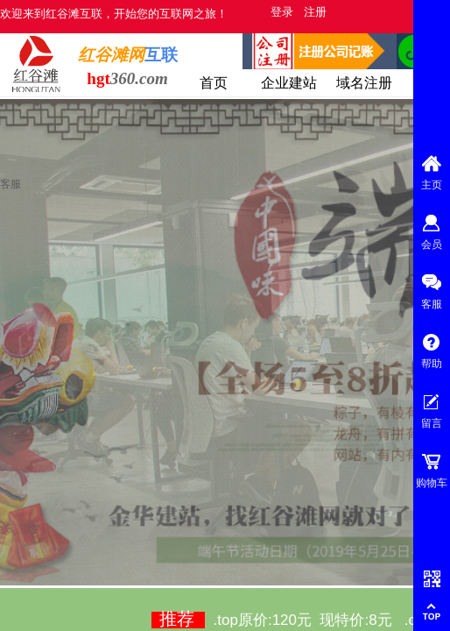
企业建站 (289, 82)
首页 (214, 82)
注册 (315, 11)
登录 (282, 11)
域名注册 (364, 82)
